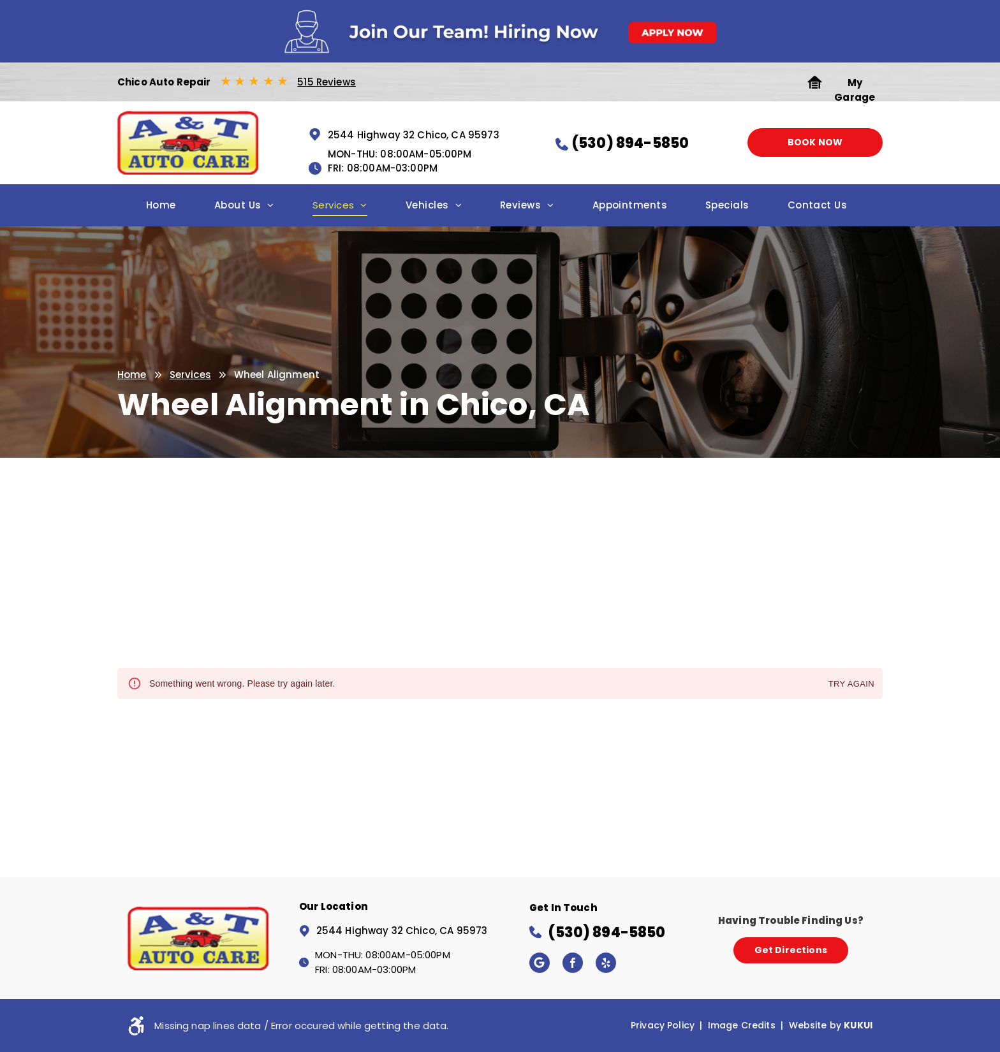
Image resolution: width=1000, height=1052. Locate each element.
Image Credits (742, 1025)
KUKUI (858, 1025)
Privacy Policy (663, 1025)
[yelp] (606, 964)
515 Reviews (326, 82)
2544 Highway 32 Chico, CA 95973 (413, 135)
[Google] (539, 964)
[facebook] (572, 964)
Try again (851, 684)
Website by (815, 1025)
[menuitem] (161, 209)
